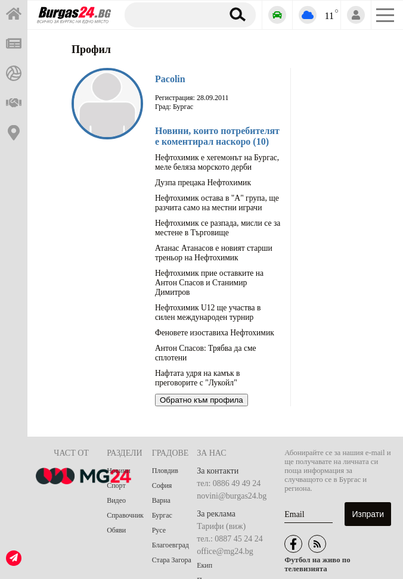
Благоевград (170, 545)
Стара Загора (171, 560)
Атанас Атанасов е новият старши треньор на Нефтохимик (213, 253)
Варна (161, 500)
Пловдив (165, 470)
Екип (204, 565)
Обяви (116, 530)
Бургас (162, 515)
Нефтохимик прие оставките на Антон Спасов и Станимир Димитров (209, 283)
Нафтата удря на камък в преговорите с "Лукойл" (197, 378)
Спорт (116, 485)
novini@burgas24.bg (231, 495)
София (162, 485)
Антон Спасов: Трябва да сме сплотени (205, 353)
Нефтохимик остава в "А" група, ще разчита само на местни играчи (217, 203)
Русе (159, 530)
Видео (116, 500)
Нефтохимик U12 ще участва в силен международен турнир (208, 312)
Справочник (125, 515)
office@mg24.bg (225, 551)
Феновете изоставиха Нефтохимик (214, 332)
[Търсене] (171, 14)
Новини (119, 470)
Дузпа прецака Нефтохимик (203, 182)
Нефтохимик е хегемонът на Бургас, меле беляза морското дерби (217, 162)
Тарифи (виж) (221, 526)
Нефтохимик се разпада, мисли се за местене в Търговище (217, 228)
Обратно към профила (201, 400)
